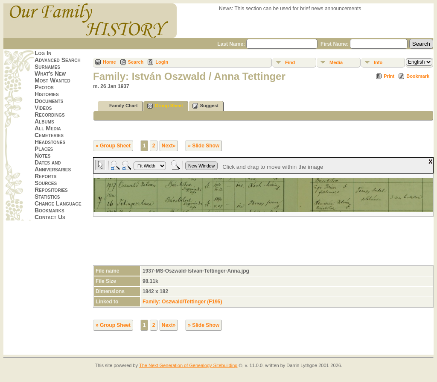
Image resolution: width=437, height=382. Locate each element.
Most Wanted (52, 80)
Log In (43, 53)
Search (136, 62)
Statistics (47, 196)
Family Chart (120, 106)
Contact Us (50, 217)
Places (44, 148)
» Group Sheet (113, 146)
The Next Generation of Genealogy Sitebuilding (188, 365)
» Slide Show (203, 146)
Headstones (50, 141)
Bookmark (417, 76)
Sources (46, 182)
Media (336, 62)
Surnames (47, 66)
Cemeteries (49, 135)
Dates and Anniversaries (53, 166)
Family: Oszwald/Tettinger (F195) (182, 302)
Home (109, 62)
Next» (169, 146)
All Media (48, 128)
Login (161, 62)
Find (290, 62)
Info (378, 62)
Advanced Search (58, 59)
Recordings (50, 114)
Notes (42, 155)
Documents (49, 100)
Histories (47, 94)
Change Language (58, 203)
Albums (44, 121)
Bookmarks (49, 210)
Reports (45, 176)
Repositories (51, 189)
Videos (43, 107)
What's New (50, 73)
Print (389, 76)
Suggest (205, 106)
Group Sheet (165, 106)
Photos (44, 87)
